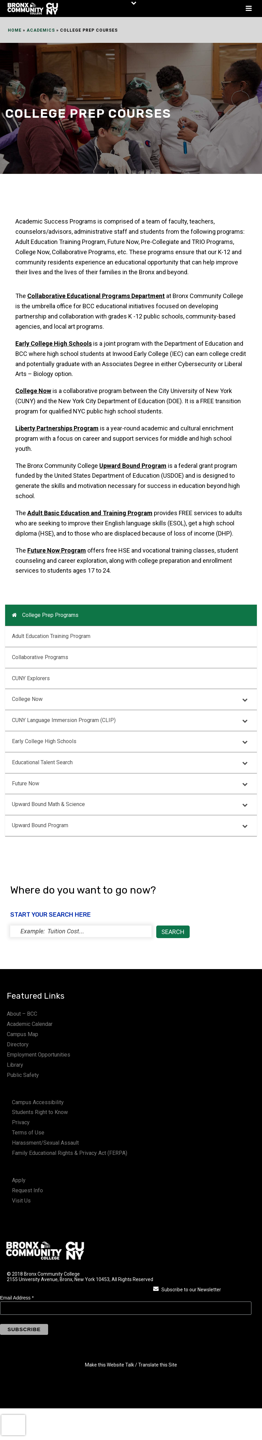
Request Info (27, 1190)
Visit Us (21, 1200)
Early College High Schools (53, 343)
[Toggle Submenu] (245, 699)
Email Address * (17, 1297)
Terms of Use (28, 1132)
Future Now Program (56, 550)
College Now (33, 390)
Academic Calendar (30, 1024)
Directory (18, 1044)
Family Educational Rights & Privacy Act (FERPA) (69, 1153)
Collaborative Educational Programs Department (96, 295)
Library (15, 1065)
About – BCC (22, 1014)
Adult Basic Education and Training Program (89, 513)
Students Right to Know (40, 1112)
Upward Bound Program (132, 465)
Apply (19, 1180)
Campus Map (22, 1034)
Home (14, 30)
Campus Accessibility (38, 1102)
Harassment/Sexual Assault (45, 1143)
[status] (80, 931)
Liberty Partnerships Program (57, 428)
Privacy (21, 1122)
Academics (41, 30)
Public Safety (23, 1075)
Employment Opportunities (38, 1054)
